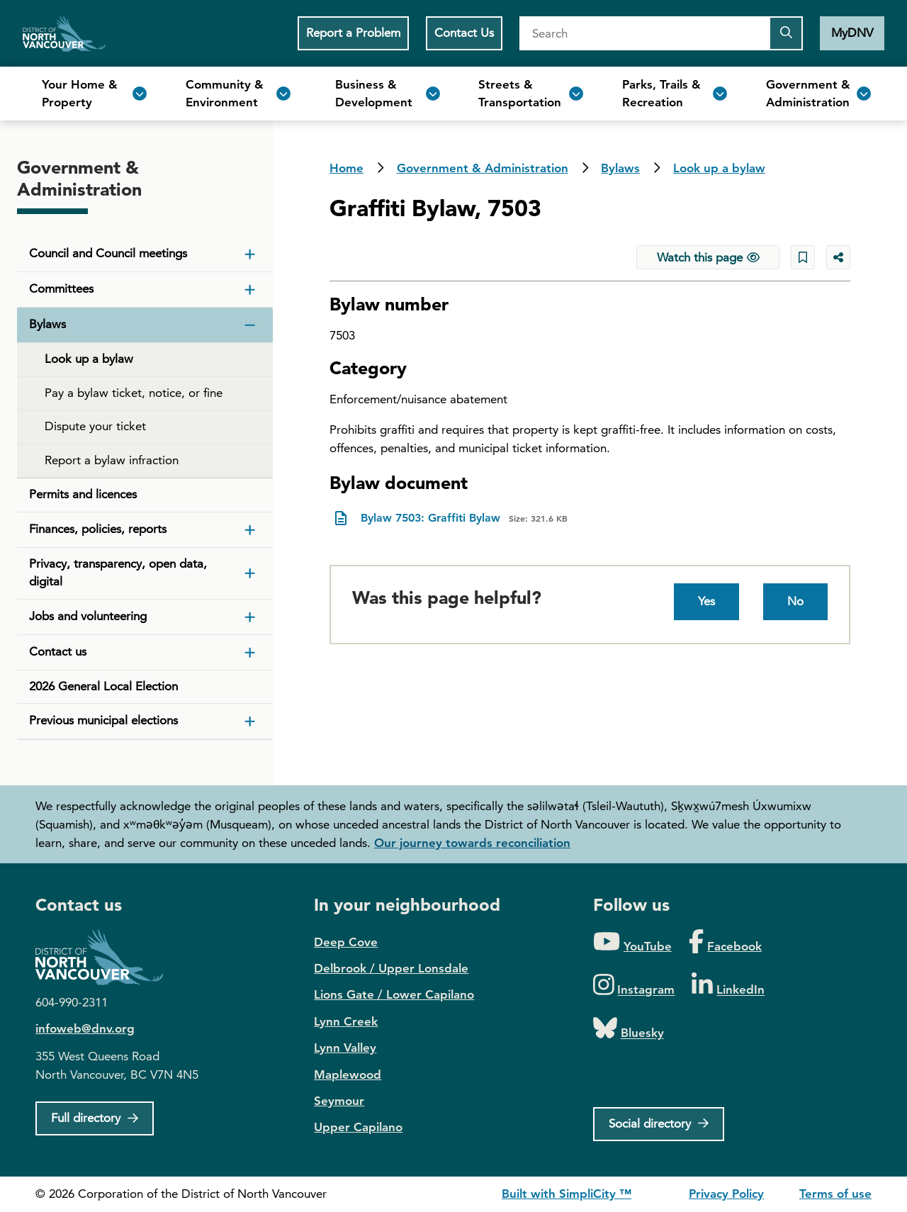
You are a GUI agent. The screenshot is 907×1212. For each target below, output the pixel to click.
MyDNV (852, 33)
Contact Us (464, 33)
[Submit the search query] (786, 33)
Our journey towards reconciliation (472, 843)
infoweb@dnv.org (85, 1028)
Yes (706, 601)
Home (64, 33)
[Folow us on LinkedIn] (728, 985)
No (795, 601)
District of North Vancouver (106, 957)
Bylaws (620, 168)
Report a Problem (353, 33)
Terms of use (835, 1193)
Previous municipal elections (103, 720)
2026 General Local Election (103, 686)
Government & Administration (482, 168)
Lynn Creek (346, 1021)
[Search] (644, 33)
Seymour (339, 1101)
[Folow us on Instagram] (634, 985)
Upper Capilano (358, 1127)
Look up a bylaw (719, 168)
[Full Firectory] (94, 1118)
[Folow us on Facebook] (725, 942)
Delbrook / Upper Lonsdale (391, 968)
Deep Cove (346, 942)
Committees (61, 288)
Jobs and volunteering (88, 616)
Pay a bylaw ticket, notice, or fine (133, 393)
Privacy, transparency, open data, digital (118, 572)
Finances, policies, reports (98, 529)
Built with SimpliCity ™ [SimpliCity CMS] (566, 1193)
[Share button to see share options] (838, 257)
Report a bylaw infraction (112, 460)
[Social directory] (658, 1124)
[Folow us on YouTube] (632, 942)
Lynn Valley (345, 1047)
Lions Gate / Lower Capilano (394, 994)
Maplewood (347, 1074)
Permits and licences (83, 494)
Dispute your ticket (95, 426)
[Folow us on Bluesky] (628, 1029)
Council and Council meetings (108, 253)
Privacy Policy (726, 1193)
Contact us (57, 651)
